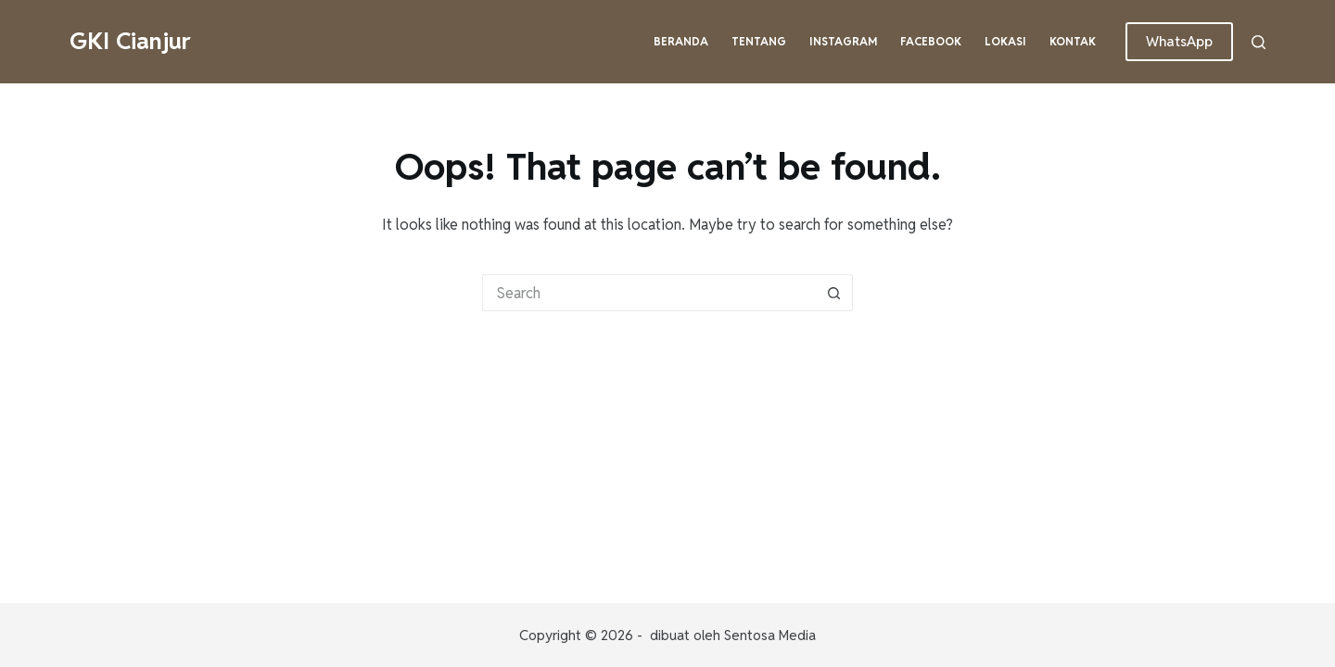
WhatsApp (1179, 41)
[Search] (1258, 42)
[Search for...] (649, 292)
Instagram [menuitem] (843, 41)
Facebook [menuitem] (930, 41)
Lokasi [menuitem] (1005, 41)
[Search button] (834, 292)
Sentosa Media (770, 635)
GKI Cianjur (130, 41)
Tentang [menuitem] (758, 41)
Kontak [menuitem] (1072, 41)
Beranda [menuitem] (681, 41)
